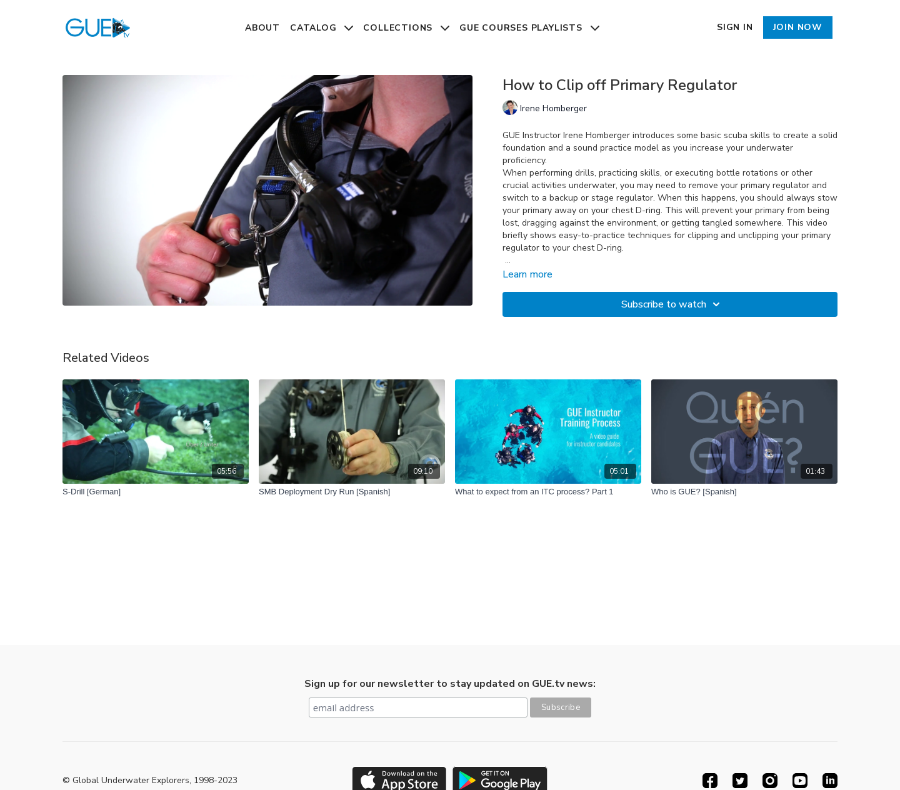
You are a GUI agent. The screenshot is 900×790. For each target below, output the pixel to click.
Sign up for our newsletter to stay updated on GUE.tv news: (450, 684)
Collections (406, 28)
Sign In (735, 27)
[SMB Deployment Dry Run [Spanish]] (352, 492)
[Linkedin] (830, 780)
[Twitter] (740, 780)
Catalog (321, 28)
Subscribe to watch (672, 304)
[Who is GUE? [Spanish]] (744, 492)
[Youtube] (800, 780)
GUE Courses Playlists (529, 28)
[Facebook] (710, 780)
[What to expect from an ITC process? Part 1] (548, 492)
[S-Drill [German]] (155, 492)
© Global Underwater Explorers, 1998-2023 (150, 780)
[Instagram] (770, 780)
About (262, 28)
